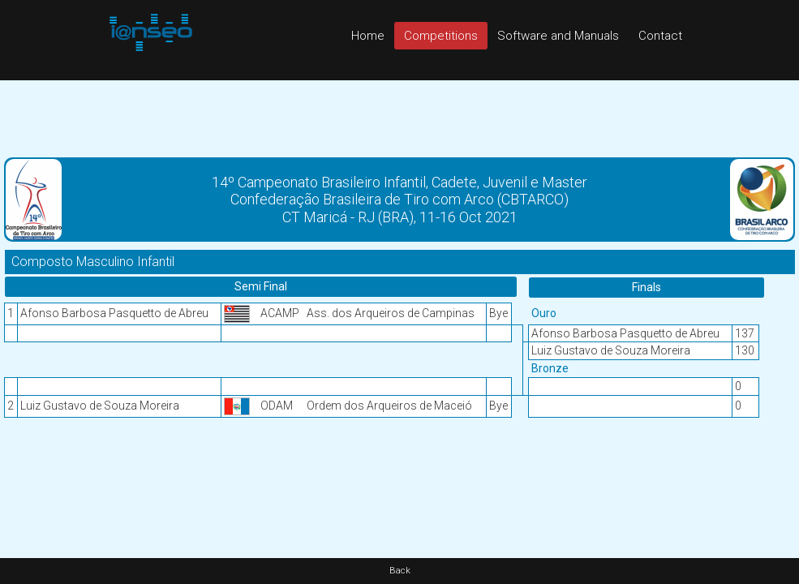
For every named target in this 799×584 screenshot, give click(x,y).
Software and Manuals (558, 35)
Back (399, 570)
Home (367, 35)
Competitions (441, 35)
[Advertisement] (399, 116)
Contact (660, 35)
